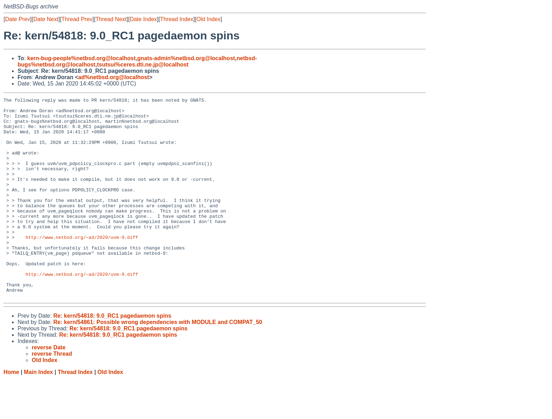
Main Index (38, 412)
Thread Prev (77, 19)
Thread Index (176, 19)
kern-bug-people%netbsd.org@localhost (81, 58)
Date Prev (17, 19)
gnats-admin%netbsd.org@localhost (186, 58)
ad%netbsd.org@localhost (113, 77)
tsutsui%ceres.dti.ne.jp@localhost (142, 65)
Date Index (143, 19)
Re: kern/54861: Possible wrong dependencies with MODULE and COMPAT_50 (157, 362)
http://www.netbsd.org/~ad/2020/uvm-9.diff (81, 265)
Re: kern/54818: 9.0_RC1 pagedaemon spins (112, 356)
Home (11, 412)
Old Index (208, 19)
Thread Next (110, 19)
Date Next (45, 19)
